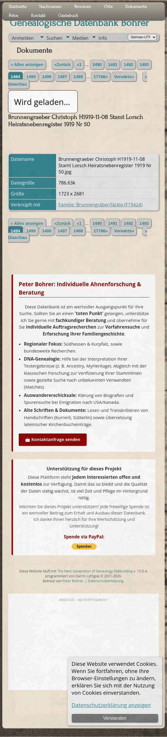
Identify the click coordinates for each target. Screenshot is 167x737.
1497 (62, 76)
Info (102, 38)
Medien (80, 38)
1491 (112, 64)
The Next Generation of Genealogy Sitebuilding (95, 571)
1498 (78, 76)
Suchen (54, 38)
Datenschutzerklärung (106, 580)
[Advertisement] (83, 645)
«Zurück (62, 64)
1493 (144, 64)
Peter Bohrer (72, 580)
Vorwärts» (124, 76)
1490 (97, 64)
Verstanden (114, 718)
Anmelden (23, 38)
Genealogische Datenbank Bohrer (79, 23)
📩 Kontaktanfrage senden (52, 439)
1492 (128, 64)
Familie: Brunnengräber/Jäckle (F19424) (100, 204)
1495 (31, 76)
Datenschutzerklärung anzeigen (111, 704)
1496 (47, 76)
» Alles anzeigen (27, 64)
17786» (101, 76)
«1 (79, 64)
